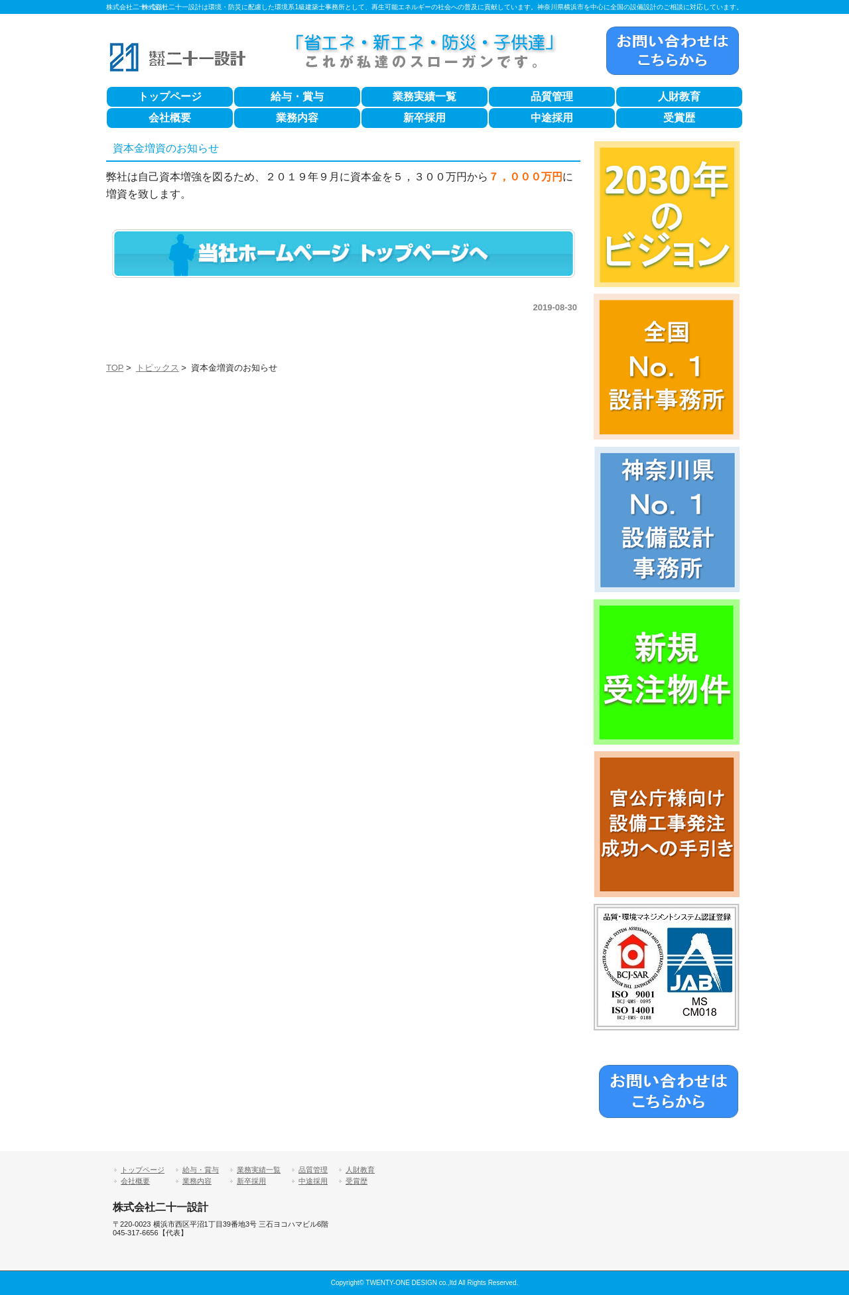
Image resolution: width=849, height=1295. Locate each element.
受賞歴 (679, 117)
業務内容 (297, 117)
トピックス (157, 368)
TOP (114, 368)
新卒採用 (424, 117)
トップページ (170, 96)
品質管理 (552, 96)
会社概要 (170, 117)
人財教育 (679, 96)
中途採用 (552, 117)
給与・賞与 (297, 96)
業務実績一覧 (424, 96)
